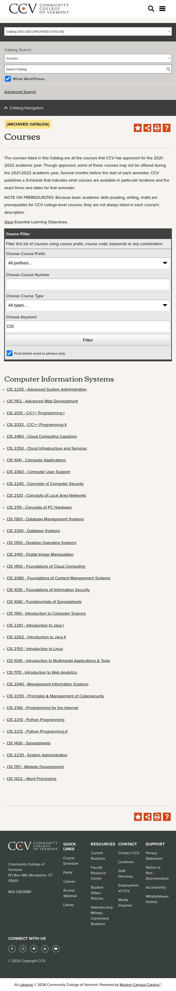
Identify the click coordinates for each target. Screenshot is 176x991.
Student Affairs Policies (97, 893)
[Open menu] (162, 8)
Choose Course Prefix (25, 253)
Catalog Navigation (27, 108)
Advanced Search (20, 92)
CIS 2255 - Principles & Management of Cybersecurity (55, 696)
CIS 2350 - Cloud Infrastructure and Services (47, 448)
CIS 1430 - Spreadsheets (28, 743)
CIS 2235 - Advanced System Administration (47, 389)
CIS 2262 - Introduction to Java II (36, 637)
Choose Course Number (28, 275)
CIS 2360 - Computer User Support (38, 471)
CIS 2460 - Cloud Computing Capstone (42, 436)
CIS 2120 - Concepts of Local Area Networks (46, 495)
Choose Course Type (25, 296)
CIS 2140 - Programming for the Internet (42, 707)
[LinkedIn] (45, 948)
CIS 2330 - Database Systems (33, 530)
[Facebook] (12, 948)
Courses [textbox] (12, 58)
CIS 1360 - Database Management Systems (45, 519)
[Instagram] (23, 948)
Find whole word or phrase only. (40, 353)
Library (68, 904)
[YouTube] (56, 948)
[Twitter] (34, 948)
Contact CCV (128, 852)
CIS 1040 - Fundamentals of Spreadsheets (44, 601)
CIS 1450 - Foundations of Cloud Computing (46, 566)
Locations (126, 861)
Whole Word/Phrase (29, 78)
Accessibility (156, 887)
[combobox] (88, 31)
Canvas (69, 881)
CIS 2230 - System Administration (37, 755)
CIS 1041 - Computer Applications (36, 460)
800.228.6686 (19, 891)
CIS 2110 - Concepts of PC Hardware (39, 507)
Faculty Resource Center (98, 873)
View (8, 222)
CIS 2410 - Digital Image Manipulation (40, 554)
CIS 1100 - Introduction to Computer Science (46, 613)
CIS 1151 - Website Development (35, 766)
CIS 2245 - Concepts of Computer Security (45, 483)
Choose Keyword (21, 317)
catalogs (26, 984)
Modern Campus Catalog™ (140, 984)
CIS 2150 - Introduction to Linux (35, 648)
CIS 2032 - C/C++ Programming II (36, 424)
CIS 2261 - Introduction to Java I (35, 625)
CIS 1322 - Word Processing (31, 778)
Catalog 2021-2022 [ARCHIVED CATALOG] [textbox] (35, 31)
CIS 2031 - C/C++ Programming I (35, 413)
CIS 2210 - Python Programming (35, 719)
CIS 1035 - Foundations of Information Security (48, 589)
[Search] (151, 9)
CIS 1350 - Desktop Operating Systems (41, 542)
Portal (67, 872)
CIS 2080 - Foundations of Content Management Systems (58, 578)
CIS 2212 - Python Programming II (37, 731)
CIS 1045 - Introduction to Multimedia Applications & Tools (58, 660)
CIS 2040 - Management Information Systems (47, 684)
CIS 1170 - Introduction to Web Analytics (42, 672)
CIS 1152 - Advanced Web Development (42, 401)
